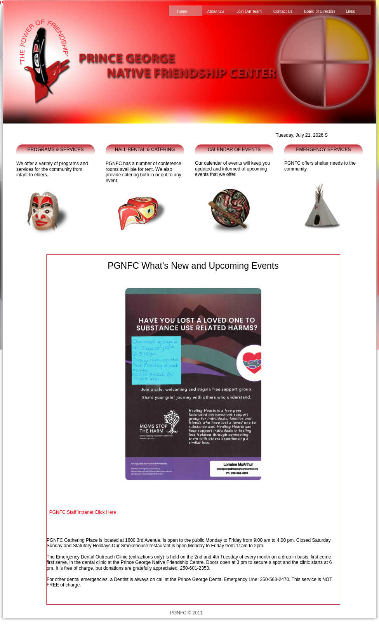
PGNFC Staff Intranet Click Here (82, 512)
